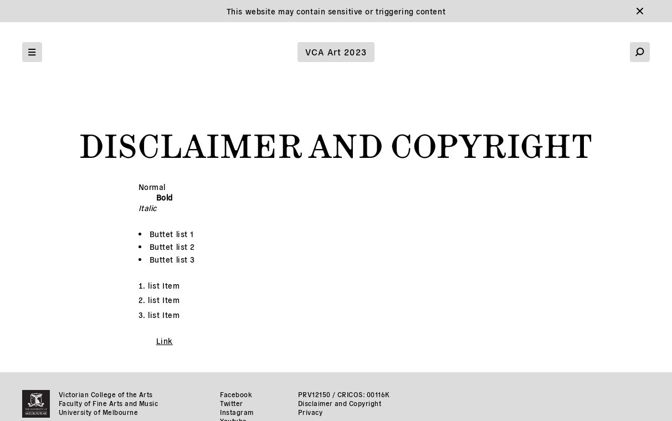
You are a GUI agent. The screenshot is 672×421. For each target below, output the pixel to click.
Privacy (310, 412)
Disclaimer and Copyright (340, 403)
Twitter (231, 403)
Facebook (236, 394)
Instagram (236, 412)
